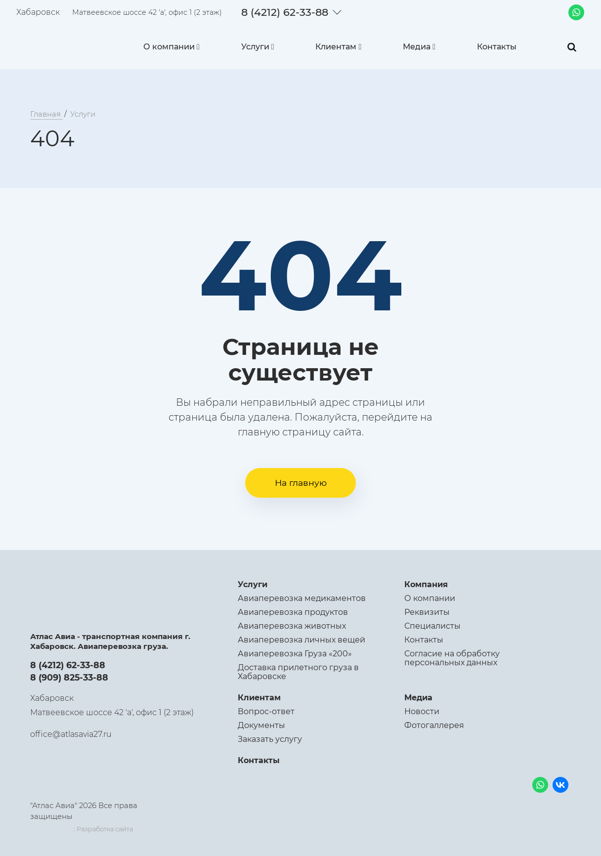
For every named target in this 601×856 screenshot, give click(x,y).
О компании (169, 46)
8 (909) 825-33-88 (69, 677)
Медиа (416, 46)
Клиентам (335, 46)
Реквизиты (427, 612)
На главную (301, 482)
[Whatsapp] (576, 12)
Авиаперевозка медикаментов (302, 598)
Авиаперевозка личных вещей (301, 639)
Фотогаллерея (434, 725)
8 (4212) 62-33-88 (284, 12)
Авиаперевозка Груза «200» (295, 653)
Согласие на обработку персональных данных (452, 658)
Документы (261, 725)
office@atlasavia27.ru (71, 734)
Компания (426, 584)
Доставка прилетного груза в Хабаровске (298, 672)
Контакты (496, 46)
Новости (421, 711)
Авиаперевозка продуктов (293, 612)
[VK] (561, 785)
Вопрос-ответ (266, 711)
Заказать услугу (270, 739)
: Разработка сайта (103, 829)
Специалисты (432, 626)
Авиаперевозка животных (292, 626)
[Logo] (63, 44)
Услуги (255, 46)
